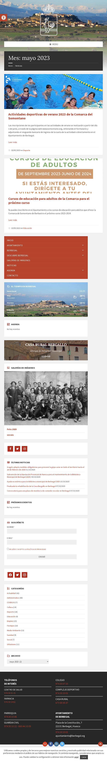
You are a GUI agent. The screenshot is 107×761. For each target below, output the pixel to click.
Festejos (10, 625)
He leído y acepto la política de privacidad (27, 549)
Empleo (10, 621)
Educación (27, 228)
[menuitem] (46, 240)
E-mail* (10, 538)
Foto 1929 (11, 429)
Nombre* (10, 527)
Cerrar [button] (84, 757)
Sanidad (10, 635)
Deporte (26, 150)
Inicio (10, 66)
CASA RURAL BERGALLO (46, 344)
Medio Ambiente (14, 630)
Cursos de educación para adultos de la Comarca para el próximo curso (48, 200)
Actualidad (11, 593)
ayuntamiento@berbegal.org (70, 735)
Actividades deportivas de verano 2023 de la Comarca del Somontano (50, 116)
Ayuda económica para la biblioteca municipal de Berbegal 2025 (33, 481)
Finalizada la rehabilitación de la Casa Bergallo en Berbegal (31, 486)
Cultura (10, 607)
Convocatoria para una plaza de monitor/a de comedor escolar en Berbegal (38, 491)
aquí (76, 757)
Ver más (10, 435)
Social (9, 639)
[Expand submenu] (83, 245)
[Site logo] (49, 36)
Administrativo (13, 598)
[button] (3, 17)
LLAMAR (46, 356)
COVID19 (10, 602)
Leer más (12, 142)
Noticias (18, 66)
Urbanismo (11, 644)
